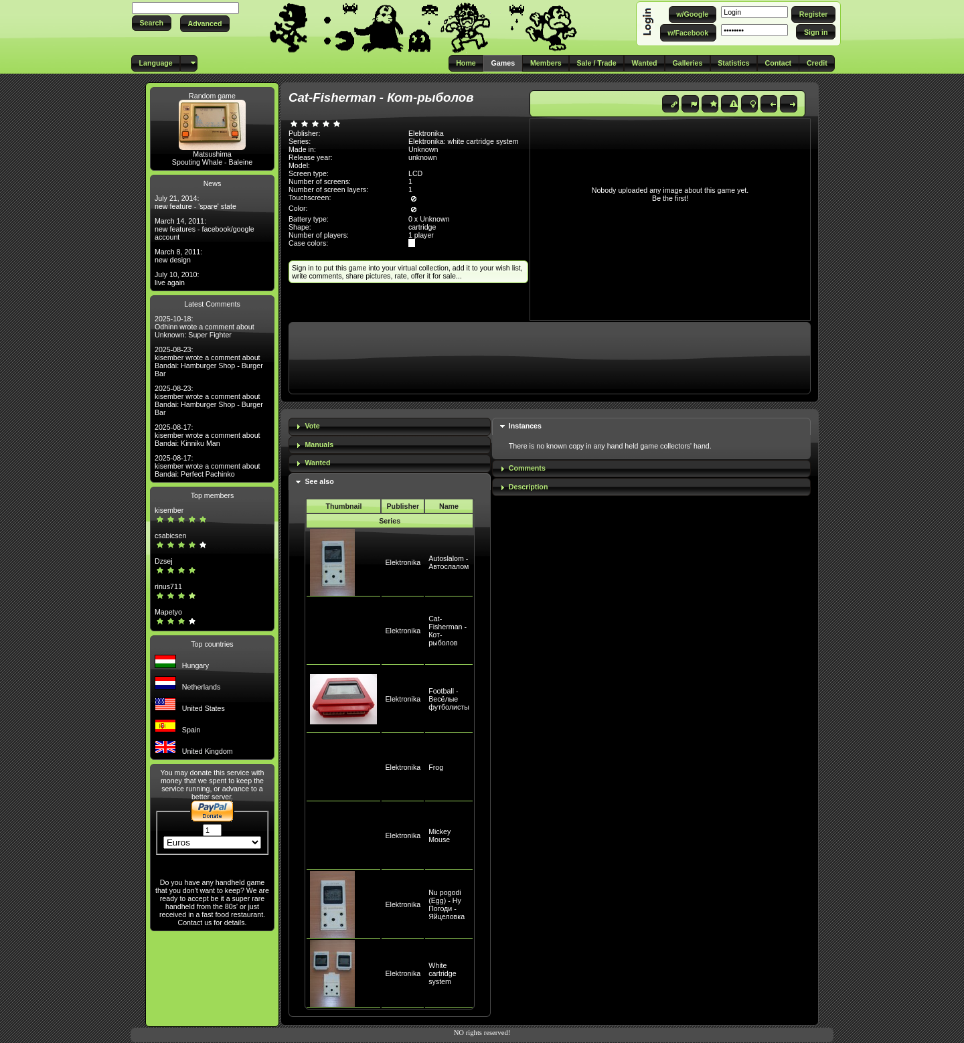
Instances (525, 426)
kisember (169, 510)
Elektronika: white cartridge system (463, 141)
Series (389, 521)
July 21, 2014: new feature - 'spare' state (195, 202)
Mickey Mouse (439, 835)
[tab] (390, 427)
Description (528, 487)
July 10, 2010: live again (177, 278)
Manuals (319, 444)
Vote (312, 426)
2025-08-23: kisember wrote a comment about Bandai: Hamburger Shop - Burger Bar (209, 361)
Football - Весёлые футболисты (448, 699)
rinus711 (168, 586)
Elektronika (402, 562)
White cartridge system (442, 973)
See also (319, 481)
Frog (435, 767)
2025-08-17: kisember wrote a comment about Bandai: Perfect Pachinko (207, 466)
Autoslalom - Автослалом (448, 562)
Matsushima (212, 154)
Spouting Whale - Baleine (212, 162)
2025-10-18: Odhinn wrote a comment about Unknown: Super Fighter (204, 327)
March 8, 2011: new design (178, 256)
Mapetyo (168, 612)
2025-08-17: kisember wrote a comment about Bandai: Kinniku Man (207, 435)
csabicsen (170, 536)
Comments (527, 468)
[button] (151, 23)
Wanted (317, 463)
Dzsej (164, 561)
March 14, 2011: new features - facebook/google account (204, 229)
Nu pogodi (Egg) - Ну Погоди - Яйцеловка (446, 904)
